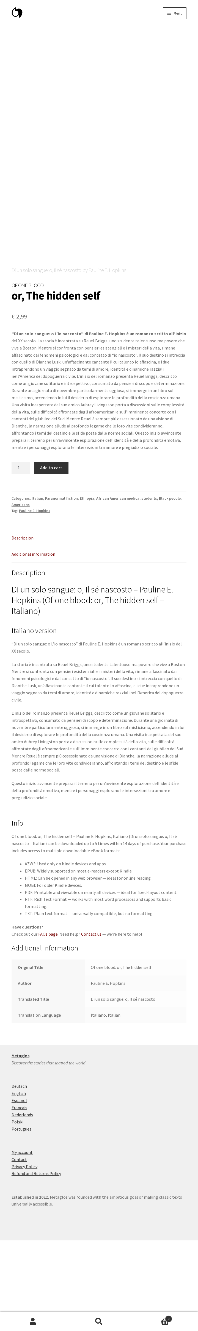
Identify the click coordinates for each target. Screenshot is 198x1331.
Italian (37, 588)
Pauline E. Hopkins (34, 601)
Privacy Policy (24, 1257)
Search (99, 1321)
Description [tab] (23, 628)
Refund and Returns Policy (36, 1264)
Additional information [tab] (33, 644)
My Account (33, 1321)
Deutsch (19, 1176)
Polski (17, 1212)
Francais (19, 1198)
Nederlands (22, 1205)
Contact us (91, 1024)
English (19, 1184)
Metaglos (20, 1146)
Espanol (19, 1191)
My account (22, 1243)
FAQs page (48, 1024)
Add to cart (51, 558)
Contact (19, 1250)
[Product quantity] (21, 558)
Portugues (21, 1219)
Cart (152, 1317)
